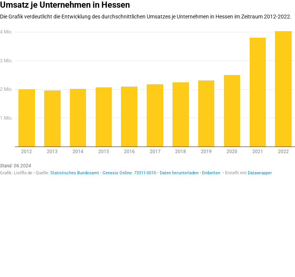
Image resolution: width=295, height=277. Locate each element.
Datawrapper (260, 172)
